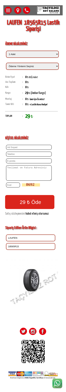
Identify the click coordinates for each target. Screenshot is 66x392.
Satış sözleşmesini (15, 216)
